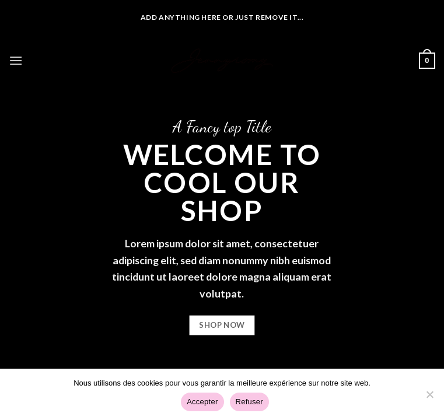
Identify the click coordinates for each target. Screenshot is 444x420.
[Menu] (16, 60)
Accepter (202, 401)
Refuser (249, 401)
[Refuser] (429, 397)
